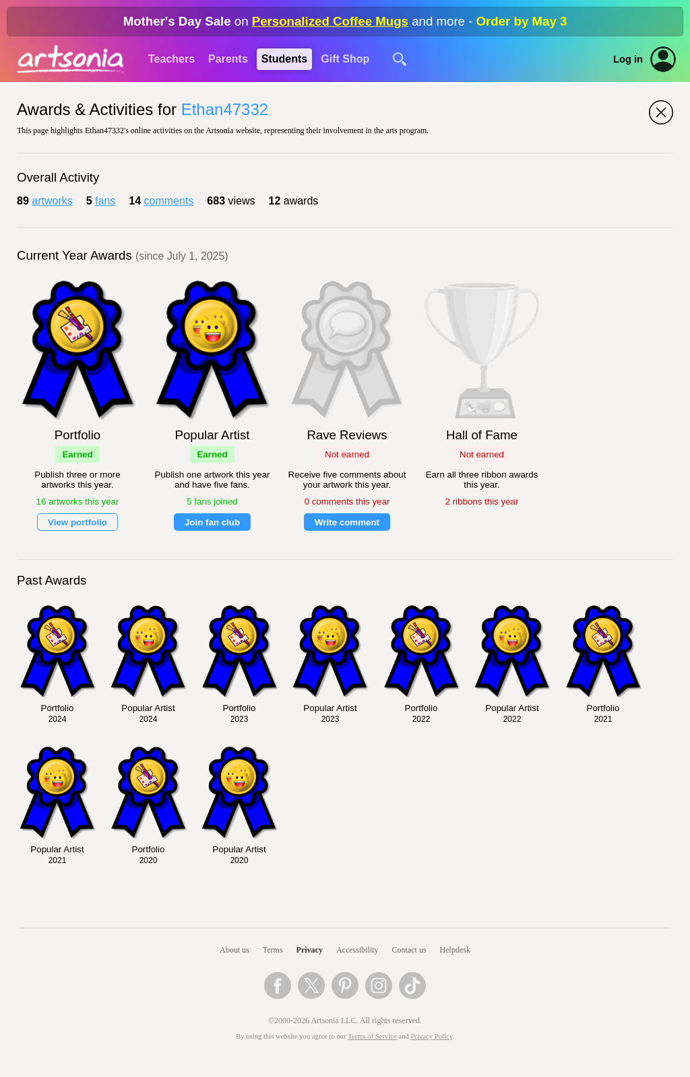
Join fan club (212, 522)
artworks (52, 201)
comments (169, 201)
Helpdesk (455, 950)
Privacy (309, 950)
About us (234, 950)
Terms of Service (372, 1036)
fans (105, 201)
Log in (628, 59)
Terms (273, 950)
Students (284, 59)
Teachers (171, 59)
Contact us (409, 950)
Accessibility (357, 950)
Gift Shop (345, 59)
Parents (228, 59)
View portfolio (77, 522)
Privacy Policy (432, 1036)
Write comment (347, 522)
